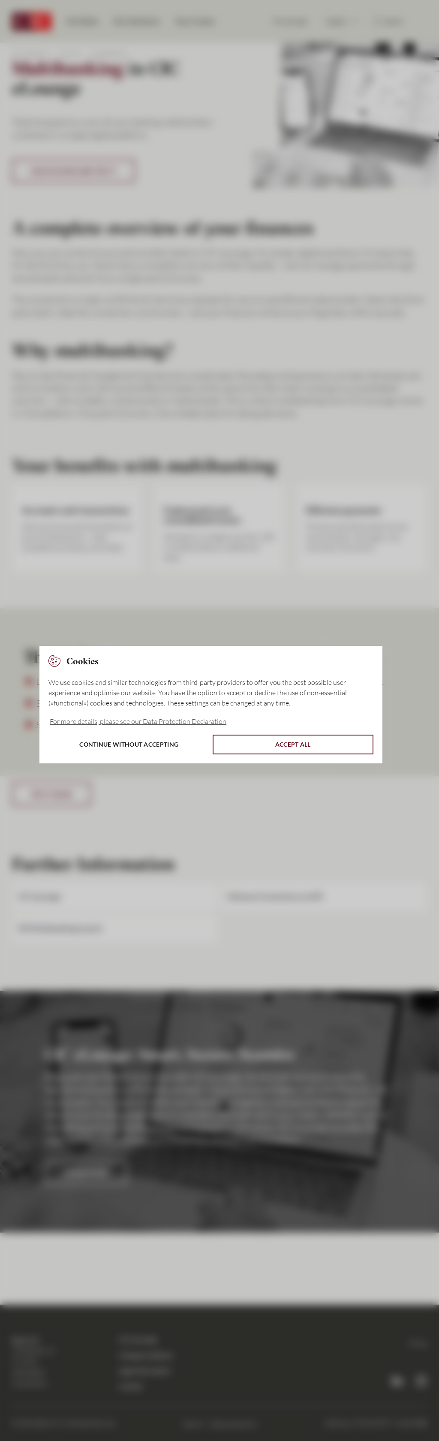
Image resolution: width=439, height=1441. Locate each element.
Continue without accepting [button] (128, 744)
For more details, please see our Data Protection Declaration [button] (138, 721)
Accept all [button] (293, 744)
